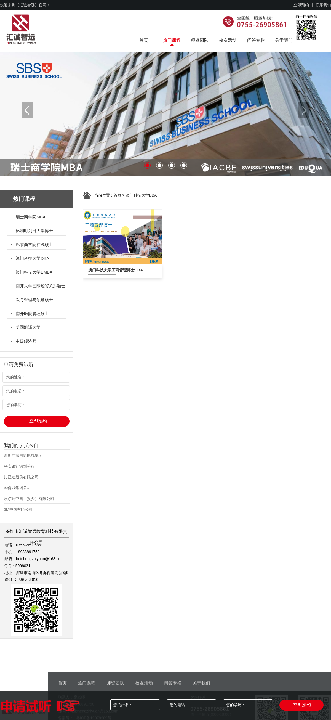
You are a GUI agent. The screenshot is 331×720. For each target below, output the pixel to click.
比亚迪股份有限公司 (21, 477)
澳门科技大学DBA (32, 258)
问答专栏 (256, 40)
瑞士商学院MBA (31, 217)
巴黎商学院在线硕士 (34, 244)
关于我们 (284, 40)
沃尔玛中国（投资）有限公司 (29, 498)
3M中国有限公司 (18, 509)
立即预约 (301, 5)
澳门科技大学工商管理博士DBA (102, 270)
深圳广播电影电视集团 (23, 455)
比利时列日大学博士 (34, 230)
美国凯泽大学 (28, 327)
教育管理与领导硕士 (34, 299)
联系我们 (323, 5)
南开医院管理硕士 (32, 313)
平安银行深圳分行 (19, 466)
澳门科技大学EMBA (34, 272)
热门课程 (172, 40)
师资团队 (200, 40)
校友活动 (228, 40)
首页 (143, 40)
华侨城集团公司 (17, 488)
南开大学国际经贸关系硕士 (40, 286)
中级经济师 (26, 341)
